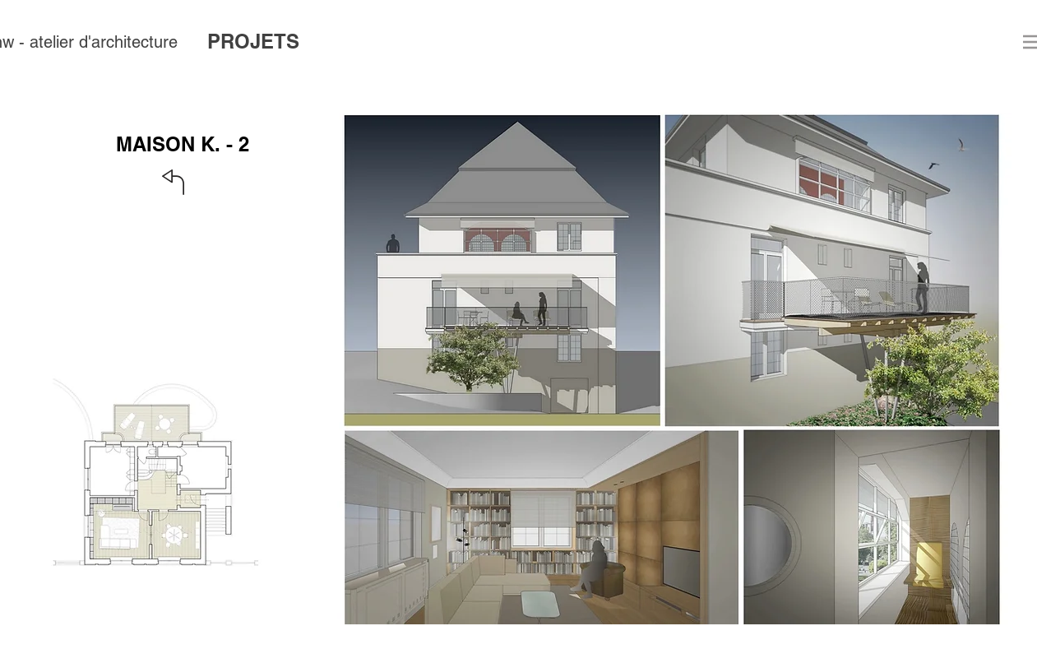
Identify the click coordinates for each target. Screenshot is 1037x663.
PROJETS (253, 41)
